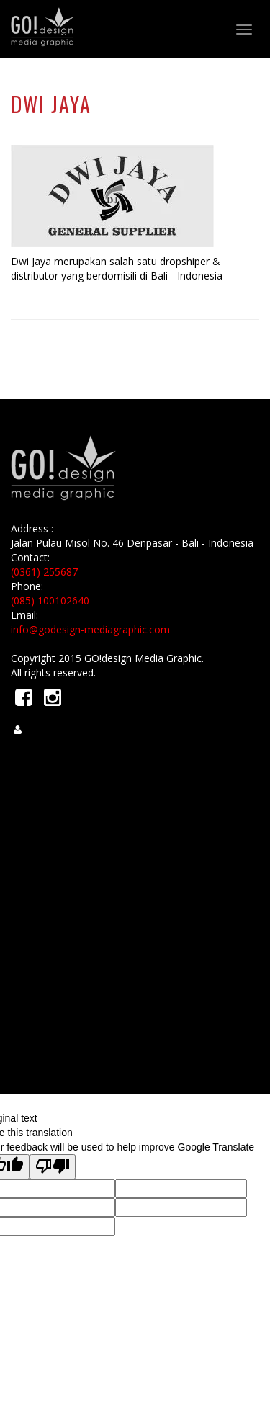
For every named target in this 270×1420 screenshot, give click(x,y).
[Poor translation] (53, 1166)
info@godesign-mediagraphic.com (90, 629)
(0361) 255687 (44, 572)
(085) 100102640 (50, 600)
